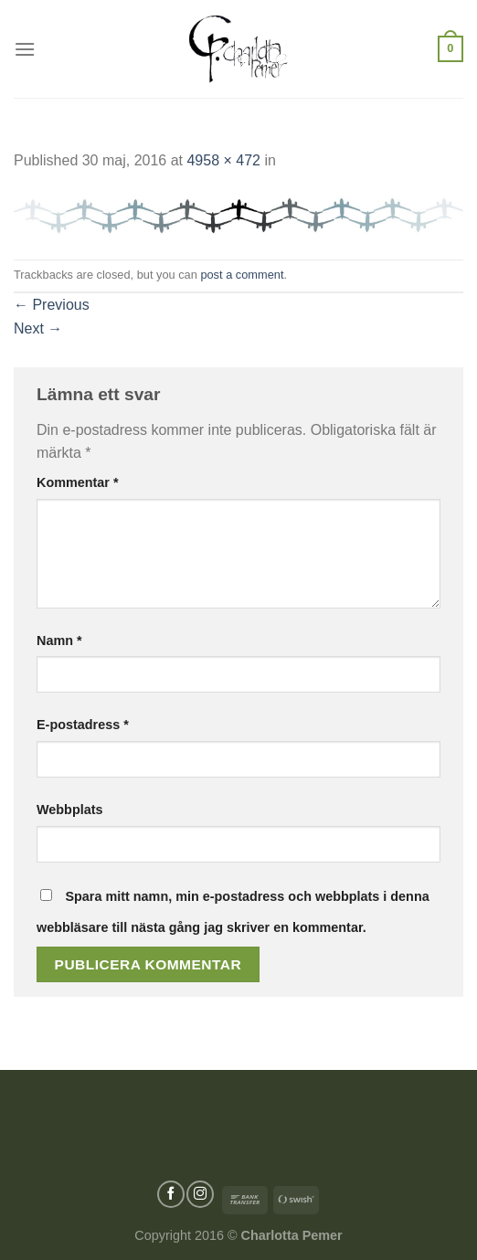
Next (38, 328)
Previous (52, 304)
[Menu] (25, 48)
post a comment (241, 274)
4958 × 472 (223, 160)
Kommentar (78, 482)
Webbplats (70, 809)
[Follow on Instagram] (200, 1194)
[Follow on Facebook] (171, 1194)
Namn (59, 640)
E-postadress (83, 724)
